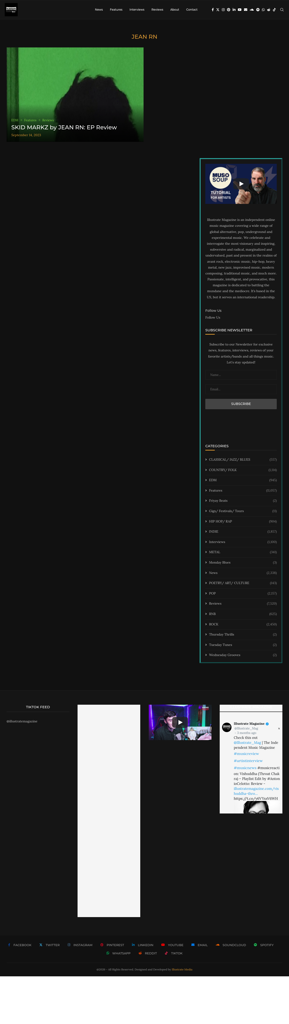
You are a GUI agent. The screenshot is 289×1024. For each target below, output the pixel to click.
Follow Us (212, 317)
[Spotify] (258, 9)
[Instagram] (223, 9)
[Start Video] (241, 184)
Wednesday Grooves (243, 655)
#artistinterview (248, 760)
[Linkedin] (234, 9)
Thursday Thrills (243, 634)
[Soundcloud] (252, 9)
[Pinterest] (228, 9)
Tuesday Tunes (243, 645)
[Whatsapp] (263, 9)
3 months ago (246, 733)
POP (243, 593)
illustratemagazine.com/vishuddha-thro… (256, 791)
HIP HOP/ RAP (243, 521)
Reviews (157, 9)
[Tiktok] (274, 9)
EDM (243, 480)
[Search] (282, 9)
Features (116, 9)
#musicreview (246, 753)
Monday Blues (243, 562)
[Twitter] (217, 9)
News (99, 9)
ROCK (243, 624)
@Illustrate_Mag (246, 728)
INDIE (243, 531)
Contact (192, 9)
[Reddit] (268, 9)
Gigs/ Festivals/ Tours (243, 511)
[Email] (245, 9)
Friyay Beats (243, 500)
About (174, 9)
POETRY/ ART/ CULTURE (243, 583)
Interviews (136, 9)
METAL (243, 552)
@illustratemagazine (22, 721)
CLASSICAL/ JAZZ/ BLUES (243, 459)
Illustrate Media (182, 969)
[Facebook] (213, 9)
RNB (243, 614)
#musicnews (245, 767)
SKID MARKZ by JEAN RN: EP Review (64, 127)
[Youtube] (240, 9)
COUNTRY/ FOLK (243, 470)
